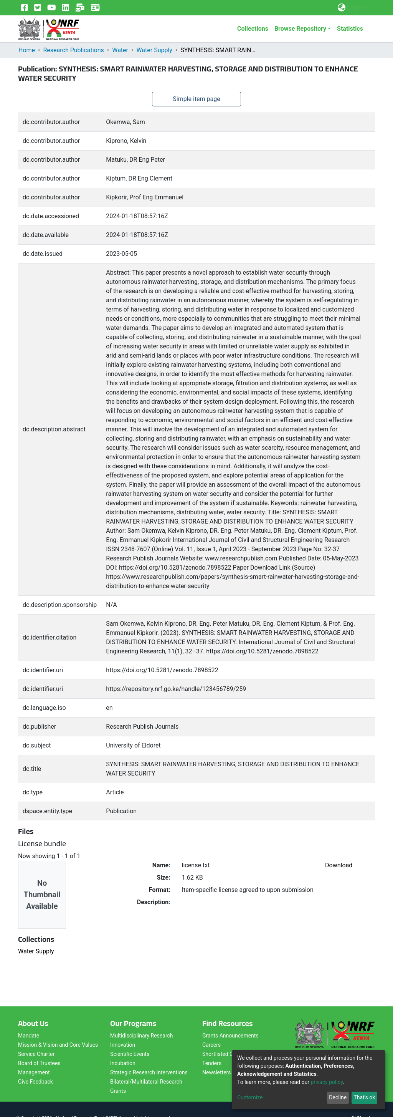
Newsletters (216, 1072)
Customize (250, 1097)
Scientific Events (129, 1054)
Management (34, 1072)
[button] (341, 7)
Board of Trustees (39, 1063)
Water (120, 50)
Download (338, 865)
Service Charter (36, 1054)
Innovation (122, 1045)
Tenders (211, 1063)
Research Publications (73, 50)
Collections (252, 28)
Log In (355, 7)
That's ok (364, 1097)
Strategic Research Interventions (149, 1072)
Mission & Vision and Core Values (58, 1045)
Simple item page (196, 99)
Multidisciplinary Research (141, 1035)
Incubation (122, 1063)
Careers (211, 1045)
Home (26, 50)
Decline (338, 1097)
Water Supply (154, 50)
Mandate (28, 1035)
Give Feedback (35, 1082)
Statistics (350, 28)
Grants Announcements (230, 1035)
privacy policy (326, 1082)
